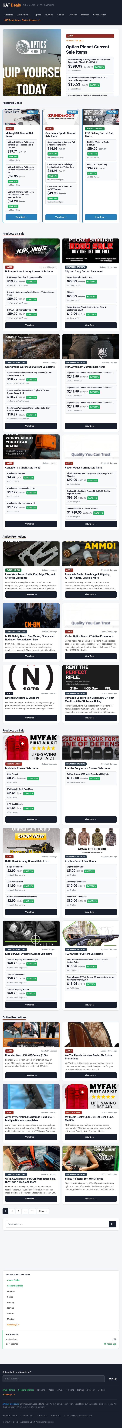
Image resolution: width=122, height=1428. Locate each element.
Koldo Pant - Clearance (77, 897)
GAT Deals (13, 1422)
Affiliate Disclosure (11, 1404)
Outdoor (73, 15)
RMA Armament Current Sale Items (85, 366)
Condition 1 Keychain (16, 473)
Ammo (61, 1390)
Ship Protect (12, 774)
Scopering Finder (15, 1286)
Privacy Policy (10, 1416)
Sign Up (113, 1378)
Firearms (8, 15)
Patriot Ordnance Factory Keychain (22, 897)
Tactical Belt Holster (16, 974)
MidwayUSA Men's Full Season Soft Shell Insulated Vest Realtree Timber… (21, 195)
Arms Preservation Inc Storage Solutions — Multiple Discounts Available (29, 1118)
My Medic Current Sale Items (21, 768)
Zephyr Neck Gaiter (75, 867)
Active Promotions (14, 536)
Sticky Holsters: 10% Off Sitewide (84, 1178)
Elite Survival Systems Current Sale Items (29, 953)
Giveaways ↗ (13, 1324)
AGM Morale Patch (15, 882)
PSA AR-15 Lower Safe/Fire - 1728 (22, 310)
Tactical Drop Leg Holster (18, 989)
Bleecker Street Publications (34, 1422)
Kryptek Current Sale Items (80, 861)
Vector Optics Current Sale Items (83, 467)
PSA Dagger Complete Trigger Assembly (24, 277)
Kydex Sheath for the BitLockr (79, 277)
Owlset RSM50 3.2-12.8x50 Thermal (82, 509)
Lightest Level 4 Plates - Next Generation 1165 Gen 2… (90, 373)
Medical (85, 15)
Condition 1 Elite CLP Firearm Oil (21, 503)
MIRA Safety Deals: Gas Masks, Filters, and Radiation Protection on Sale (29, 638)
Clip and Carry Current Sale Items (84, 271)
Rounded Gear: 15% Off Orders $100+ (26, 1055)
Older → (43, 1211)
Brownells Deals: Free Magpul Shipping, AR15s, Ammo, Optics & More (87, 576)
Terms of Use (27, 1416)
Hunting (49, 15)
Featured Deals (12, 102)
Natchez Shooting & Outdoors (22, 697)
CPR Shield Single (15, 804)
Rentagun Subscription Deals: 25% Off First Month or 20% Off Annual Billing (89, 699)
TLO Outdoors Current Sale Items (84, 953)
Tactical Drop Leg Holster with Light (22, 960)
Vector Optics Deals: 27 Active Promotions (89, 636)
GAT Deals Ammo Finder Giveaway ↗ (22, 20)
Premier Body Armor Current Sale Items (87, 768)
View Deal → (21, 217)
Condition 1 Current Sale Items (22, 467)
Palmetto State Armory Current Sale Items (29, 271)
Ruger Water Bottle (15, 867)
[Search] (112, 1224)
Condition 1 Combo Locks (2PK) (21, 488)
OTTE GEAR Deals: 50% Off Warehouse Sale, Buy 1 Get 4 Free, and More (30, 1180)
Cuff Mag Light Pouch (76, 882)
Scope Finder (99, 15)
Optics (38, 15)
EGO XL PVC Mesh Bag (97, 164)
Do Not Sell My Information (78, 1416)
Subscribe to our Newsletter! (17, 1372)
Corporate (42, 1416)
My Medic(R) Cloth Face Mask (20, 789)
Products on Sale (13, 233)
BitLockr (70, 292)
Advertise (56, 1416)
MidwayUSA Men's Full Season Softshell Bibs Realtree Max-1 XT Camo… (21, 145)
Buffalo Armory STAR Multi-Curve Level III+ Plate (88, 774)
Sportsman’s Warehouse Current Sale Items (30, 366)
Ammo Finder (23, 15)
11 (32, 1211)
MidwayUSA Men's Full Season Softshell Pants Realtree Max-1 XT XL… (21, 170)
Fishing (61, 15)
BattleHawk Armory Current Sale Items (27, 861)
